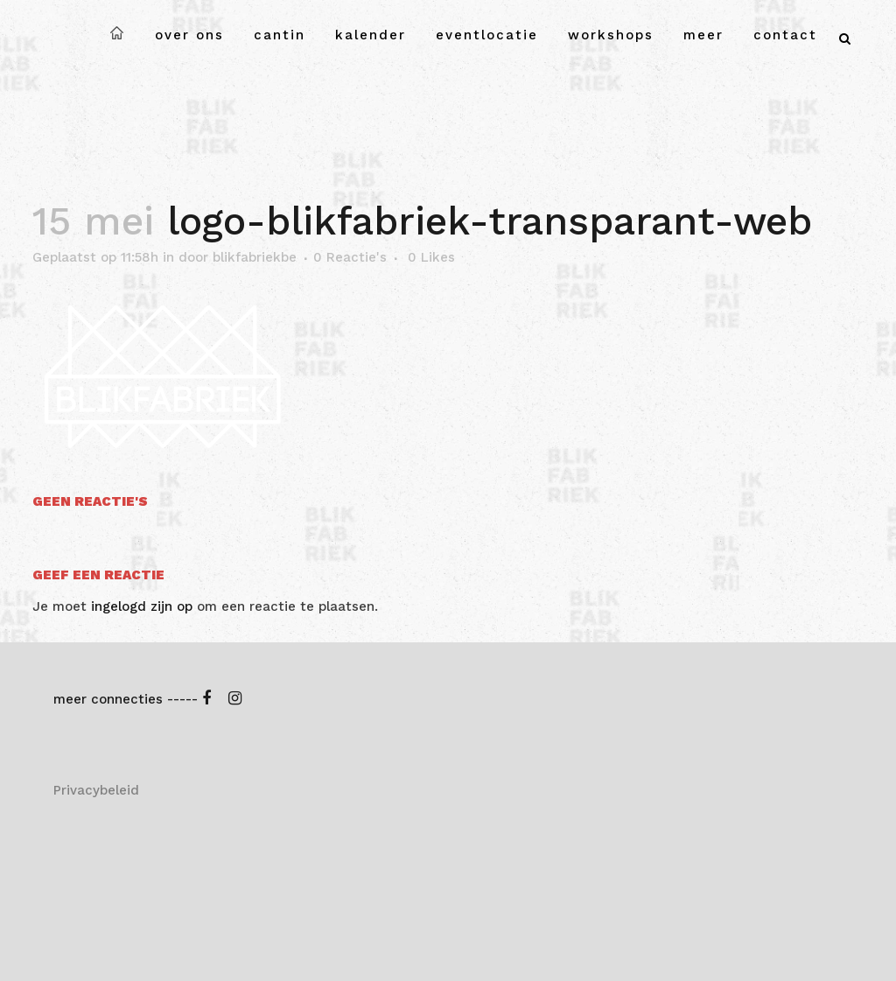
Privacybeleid (96, 790)
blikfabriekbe (255, 257)
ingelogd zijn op (141, 606)
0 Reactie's (350, 257)
